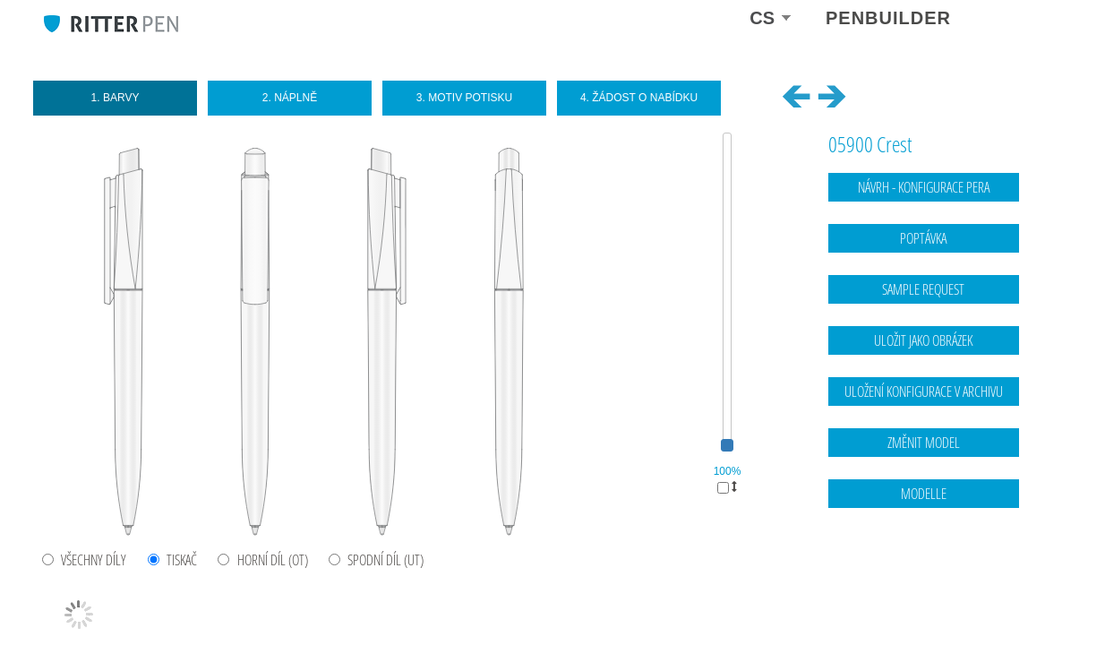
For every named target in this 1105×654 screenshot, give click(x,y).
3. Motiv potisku (464, 97)
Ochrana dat (1033, 585)
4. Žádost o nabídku (639, 97)
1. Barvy (115, 97)
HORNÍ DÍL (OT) (272, 560)
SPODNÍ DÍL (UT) (385, 560)
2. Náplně (289, 97)
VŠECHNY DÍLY (93, 560)
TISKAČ (182, 560)
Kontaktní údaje (958, 585)
